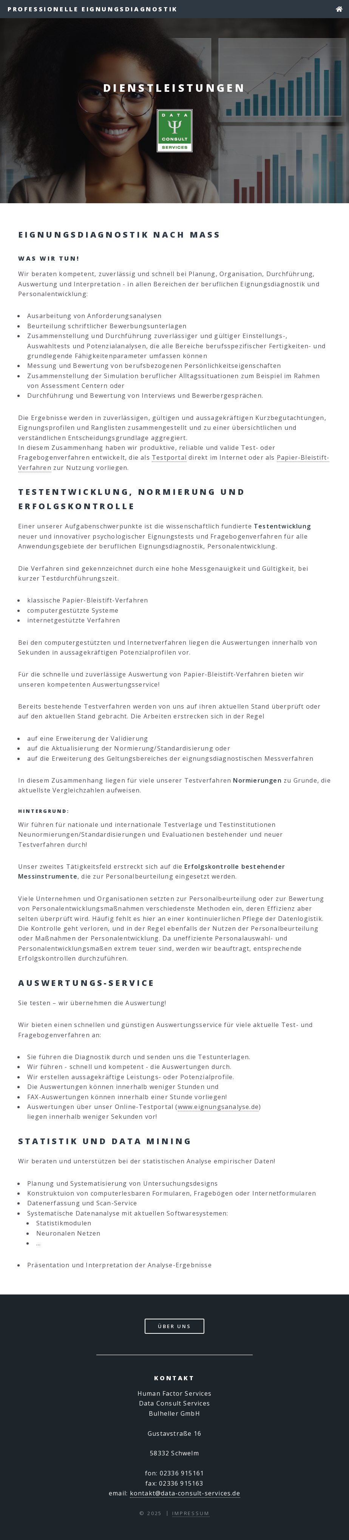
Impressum (191, 1513)
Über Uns (174, 1326)
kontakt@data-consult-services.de (185, 1493)
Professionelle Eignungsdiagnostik (93, 9)
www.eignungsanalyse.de (218, 1107)
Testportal (169, 457)
